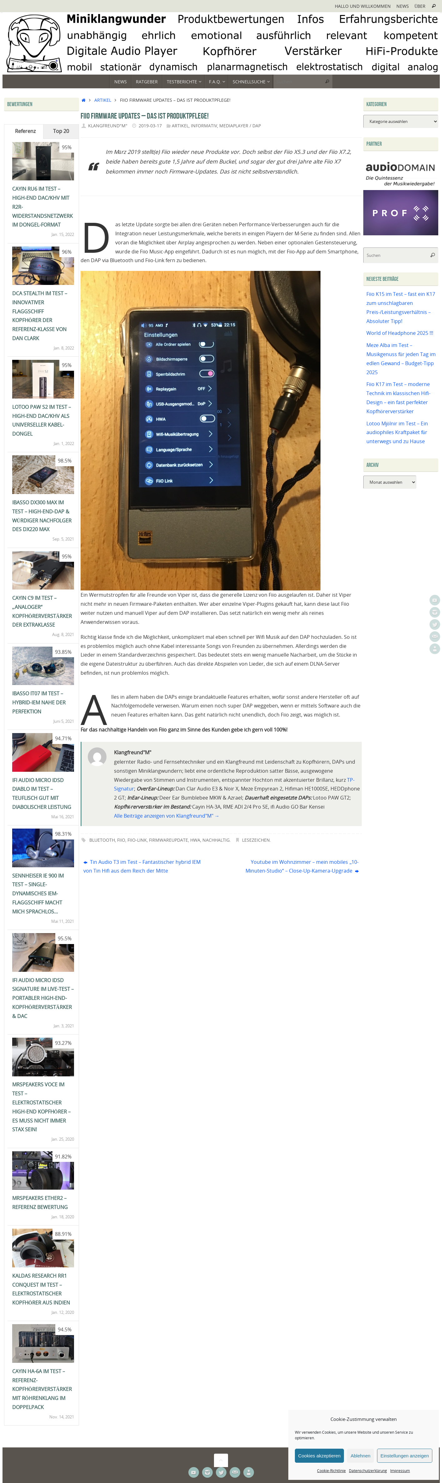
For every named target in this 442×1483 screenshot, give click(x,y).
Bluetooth (102, 840)
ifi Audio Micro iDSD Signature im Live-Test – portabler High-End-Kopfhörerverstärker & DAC (43, 998)
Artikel (102, 100)
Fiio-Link (137, 840)
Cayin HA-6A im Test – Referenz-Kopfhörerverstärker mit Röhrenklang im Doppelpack (42, 1389)
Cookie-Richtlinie (331, 1470)
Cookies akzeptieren (319, 1455)
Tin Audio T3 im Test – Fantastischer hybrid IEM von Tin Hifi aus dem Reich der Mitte (142, 866)
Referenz (25, 131)
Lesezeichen (256, 840)
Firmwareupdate (168, 840)
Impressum (400, 1470)
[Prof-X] (400, 233)
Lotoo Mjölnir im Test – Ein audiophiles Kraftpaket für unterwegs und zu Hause (397, 432)
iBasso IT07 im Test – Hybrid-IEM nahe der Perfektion (39, 702)
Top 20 (61, 131)
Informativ (204, 126)
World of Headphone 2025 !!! (399, 333)
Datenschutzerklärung (368, 1470)
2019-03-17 (150, 126)
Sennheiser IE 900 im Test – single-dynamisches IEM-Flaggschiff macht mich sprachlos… (38, 893)
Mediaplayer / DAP (240, 126)
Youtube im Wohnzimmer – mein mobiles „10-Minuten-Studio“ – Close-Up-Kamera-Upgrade (302, 866)
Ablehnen (360, 1455)
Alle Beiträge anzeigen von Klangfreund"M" (167, 815)
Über (420, 6)
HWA (195, 840)
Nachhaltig (216, 840)
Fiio (121, 840)
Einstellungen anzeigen (404, 1455)
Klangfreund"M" (107, 126)
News (402, 6)
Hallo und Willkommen (363, 6)
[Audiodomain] (400, 185)
